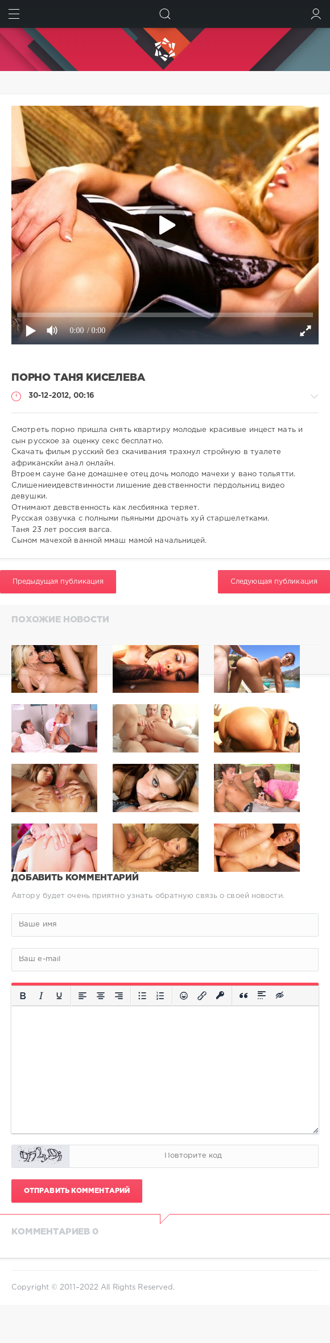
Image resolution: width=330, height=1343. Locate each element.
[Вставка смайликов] (184, 995)
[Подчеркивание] (59, 995)
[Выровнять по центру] (101, 995)
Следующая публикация (273, 582)
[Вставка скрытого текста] (280, 995)
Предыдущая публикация (58, 582)
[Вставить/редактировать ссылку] (202, 995)
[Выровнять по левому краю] (82, 995)
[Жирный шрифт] (23, 995)
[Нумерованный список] (160, 995)
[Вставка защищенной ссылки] (220, 995)
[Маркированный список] (142, 995)
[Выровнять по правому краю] (119, 995)
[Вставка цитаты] (243, 995)
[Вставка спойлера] (262, 995)
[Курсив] (41, 995)
